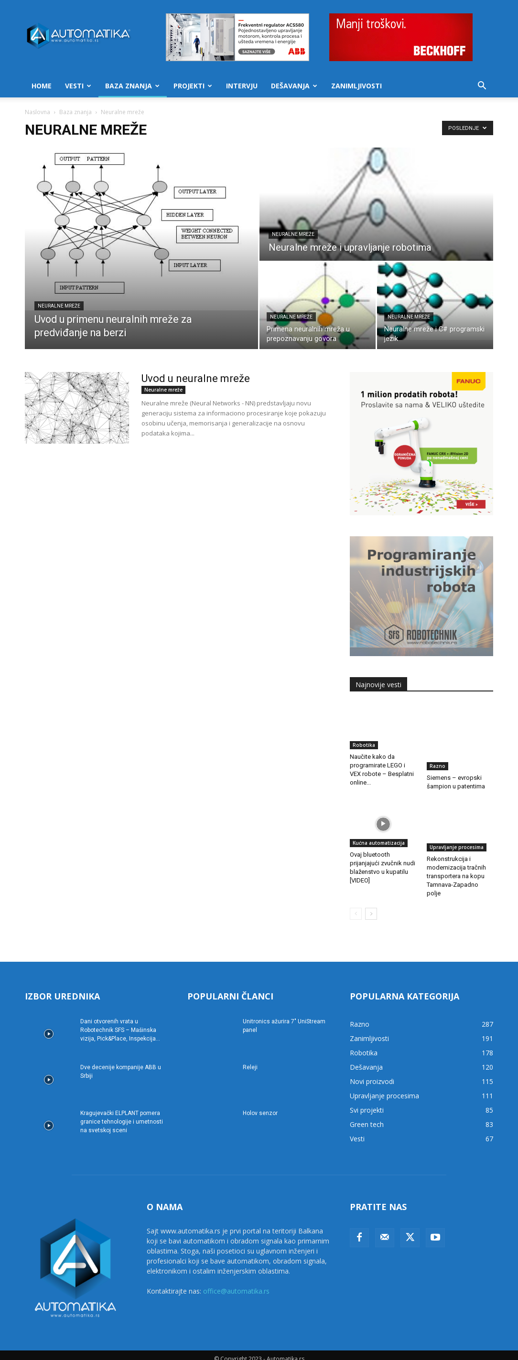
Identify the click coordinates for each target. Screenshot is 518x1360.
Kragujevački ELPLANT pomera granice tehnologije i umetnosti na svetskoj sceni (121, 1114)
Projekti (192, 85)
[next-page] (371, 906)
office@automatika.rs (236, 1282)
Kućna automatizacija (379, 839)
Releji (250, 1059)
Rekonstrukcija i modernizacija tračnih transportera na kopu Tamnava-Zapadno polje (456, 868)
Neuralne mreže (59, 305)
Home (42, 85)
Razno (437, 745)
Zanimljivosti (356, 85)
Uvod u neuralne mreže (195, 378)
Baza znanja (132, 85)
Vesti (78, 85)
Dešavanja (294, 85)
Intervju (242, 85)
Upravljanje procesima (457, 839)
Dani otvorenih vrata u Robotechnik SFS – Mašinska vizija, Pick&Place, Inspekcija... (120, 1022)
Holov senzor (260, 1105)
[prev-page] (356, 906)
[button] (481, 86)
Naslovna (37, 112)
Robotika (364, 745)
